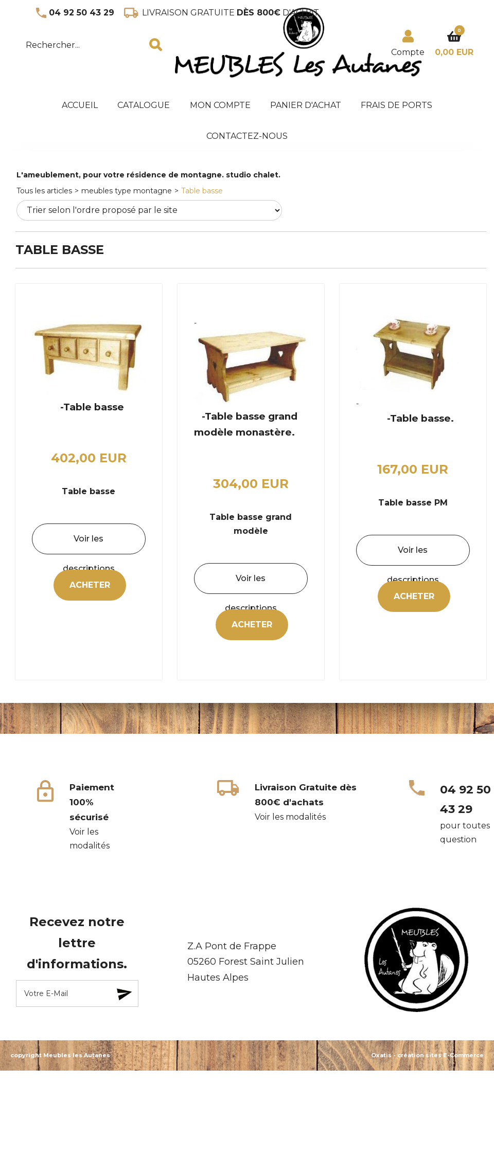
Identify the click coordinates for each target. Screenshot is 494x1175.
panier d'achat (305, 105)
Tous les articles (44, 190)
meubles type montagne (126, 190)
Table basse (202, 190)
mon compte (220, 105)
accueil (80, 105)
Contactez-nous (247, 136)
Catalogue (143, 105)
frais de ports (396, 105)
